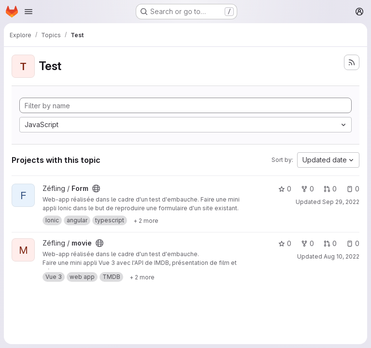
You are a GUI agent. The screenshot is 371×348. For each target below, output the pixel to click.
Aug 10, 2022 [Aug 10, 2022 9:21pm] (341, 256)
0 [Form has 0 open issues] (352, 189)
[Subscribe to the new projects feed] (351, 62)
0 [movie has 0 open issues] (352, 243)
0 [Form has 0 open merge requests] (330, 189)
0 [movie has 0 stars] (284, 243)
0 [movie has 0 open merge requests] (330, 243)
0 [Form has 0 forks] (307, 189)
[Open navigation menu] (28, 11)
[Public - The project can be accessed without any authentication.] (96, 188)
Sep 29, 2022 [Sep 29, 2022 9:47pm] (340, 201)
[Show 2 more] (146, 220)
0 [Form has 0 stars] (284, 189)
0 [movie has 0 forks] (307, 243)
